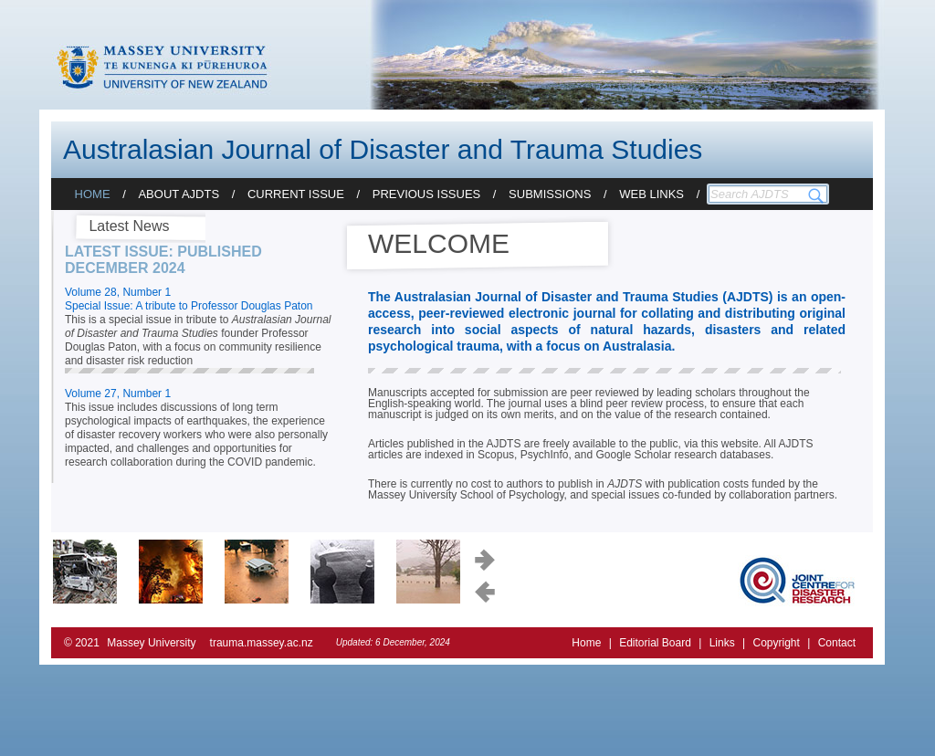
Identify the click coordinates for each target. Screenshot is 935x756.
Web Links (651, 194)
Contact (837, 642)
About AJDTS (178, 194)
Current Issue (295, 194)
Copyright (775, 642)
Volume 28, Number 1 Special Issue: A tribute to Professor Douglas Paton (189, 299)
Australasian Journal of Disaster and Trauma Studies (382, 149)
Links (722, 642)
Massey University (151, 642)
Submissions (550, 194)
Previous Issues (426, 194)
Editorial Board (655, 642)
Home (92, 194)
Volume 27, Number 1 (118, 393)
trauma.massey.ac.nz (261, 642)
